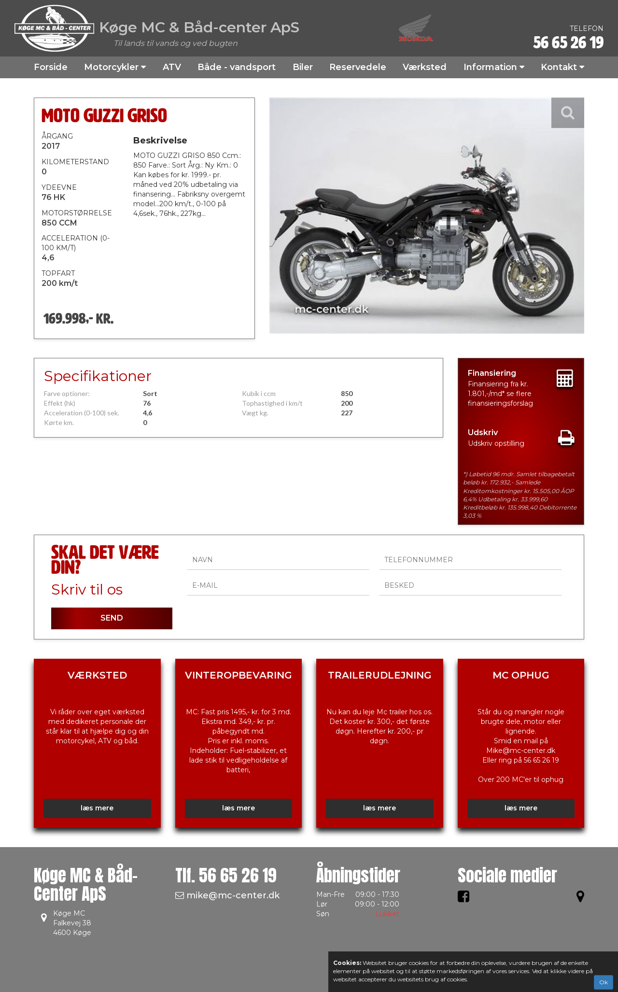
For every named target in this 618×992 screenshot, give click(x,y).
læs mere (97, 808)
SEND (111, 618)
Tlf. (226, 875)
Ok (603, 982)
